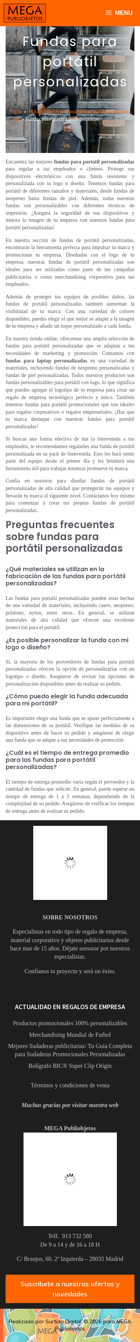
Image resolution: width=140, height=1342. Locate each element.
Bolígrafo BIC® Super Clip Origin (70, 1066)
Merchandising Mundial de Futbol (70, 1035)
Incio (16, 111)
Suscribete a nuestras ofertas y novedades (70, 1289)
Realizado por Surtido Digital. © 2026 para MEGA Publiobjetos (70, 1325)
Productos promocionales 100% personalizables (70, 1023)
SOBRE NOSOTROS (70, 917)
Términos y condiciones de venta (70, 1085)
